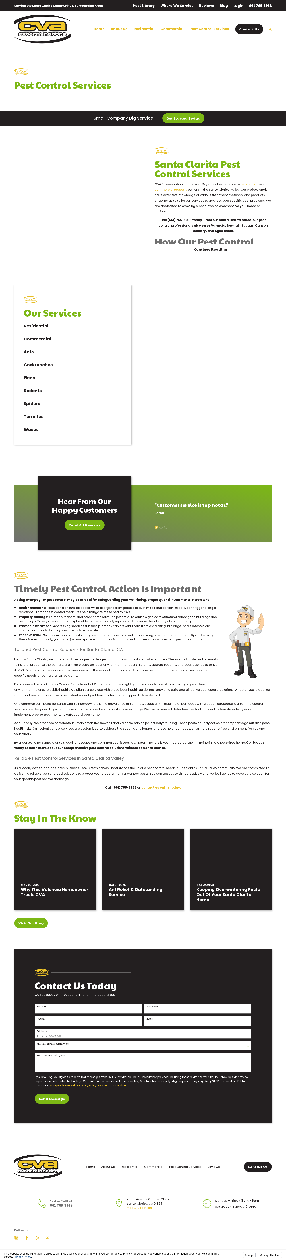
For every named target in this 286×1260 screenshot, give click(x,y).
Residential (129, 1157)
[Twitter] (47, 1228)
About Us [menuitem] (119, 29)
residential (254, 184)
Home (90, 1157)
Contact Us (249, 29)
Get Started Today (183, 118)
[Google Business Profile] (16, 1228)
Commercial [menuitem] (172, 29)
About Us (108, 1157)
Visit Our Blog (31, 913)
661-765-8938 (260, 5)
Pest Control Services (185, 1157)
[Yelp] (37, 1228)
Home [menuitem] (99, 29)
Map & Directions (140, 1198)
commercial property (176, 189)
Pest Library (144, 5)
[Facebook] (27, 1228)
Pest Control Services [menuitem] (209, 29)
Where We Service (177, 5)
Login (238, 5)
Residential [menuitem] (144, 29)
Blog (224, 5)
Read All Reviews (80, 515)
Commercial (153, 1157)
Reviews (206, 5)
